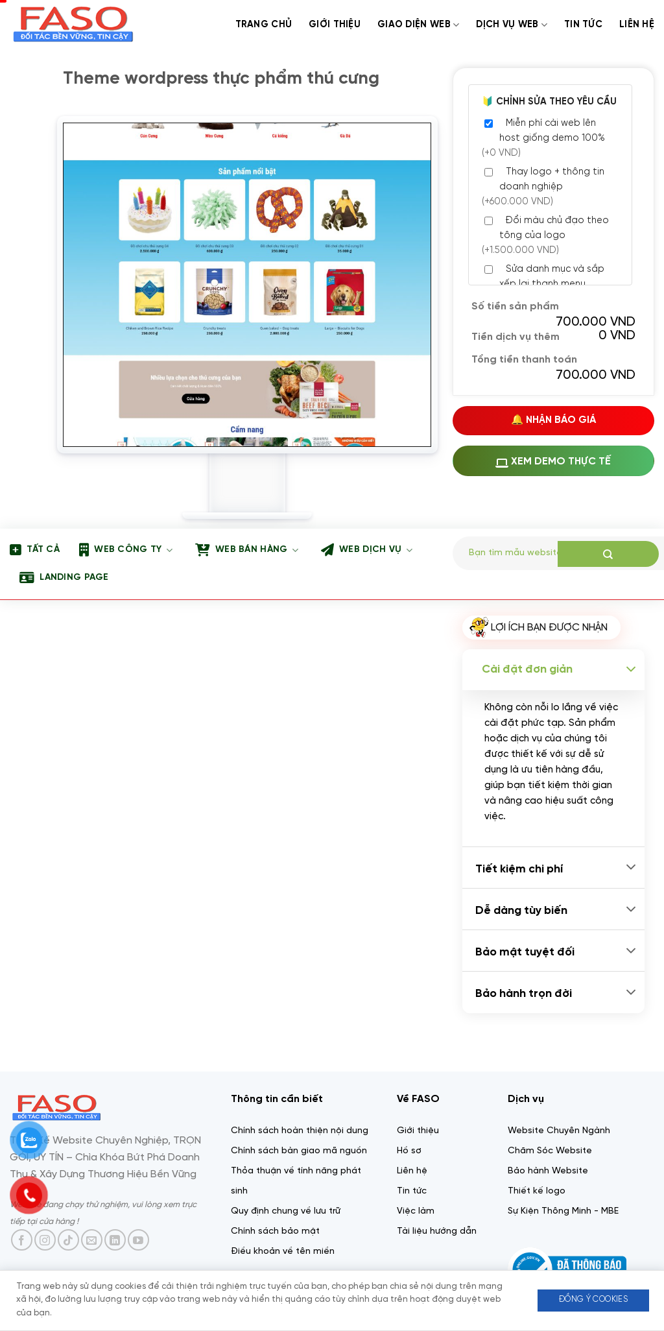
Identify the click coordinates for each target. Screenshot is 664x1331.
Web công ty (125, 550)
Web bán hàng (246, 550)
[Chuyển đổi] (631, 669)
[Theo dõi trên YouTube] (138, 1240)
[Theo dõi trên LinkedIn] (115, 1240)
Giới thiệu (335, 24)
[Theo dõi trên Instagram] (45, 1240)
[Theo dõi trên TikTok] (68, 1240)
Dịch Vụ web (511, 25)
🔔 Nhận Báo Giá (553, 420)
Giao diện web (418, 25)
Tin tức (583, 24)
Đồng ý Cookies (593, 1299)
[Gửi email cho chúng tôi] (91, 1240)
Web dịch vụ (366, 550)
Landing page (64, 577)
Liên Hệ (636, 24)
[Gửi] (608, 554)
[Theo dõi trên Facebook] (21, 1240)
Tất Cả (35, 550)
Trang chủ (263, 24)
